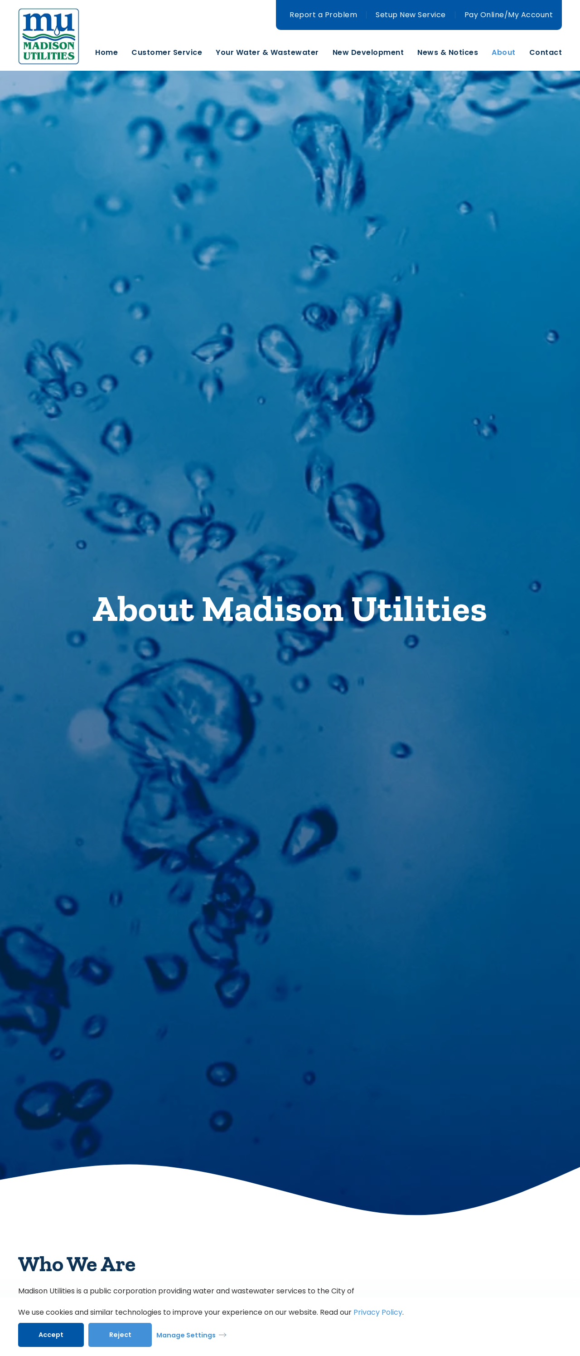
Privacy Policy (377, 1312)
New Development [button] (368, 52)
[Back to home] (56, 52)
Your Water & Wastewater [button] (267, 52)
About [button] (504, 52)
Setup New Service (411, 15)
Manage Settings (186, 1335)
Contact (545, 52)
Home (106, 52)
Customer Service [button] (166, 52)
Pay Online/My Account (508, 15)
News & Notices (447, 52)
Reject (120, 1334)
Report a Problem (323, 15)
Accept (51, 1334)
